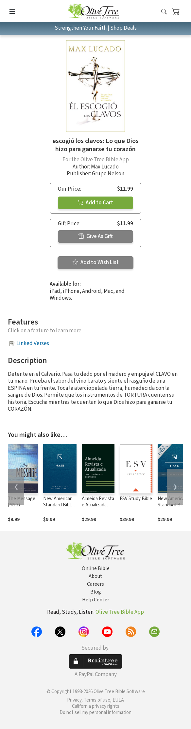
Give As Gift (95, 236)
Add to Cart (95, 203)
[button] (164, 12)
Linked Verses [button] (32, 343)
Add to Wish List (96, 262)
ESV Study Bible (136, 498)
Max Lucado (105, 167)
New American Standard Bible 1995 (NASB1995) (58, 508)
